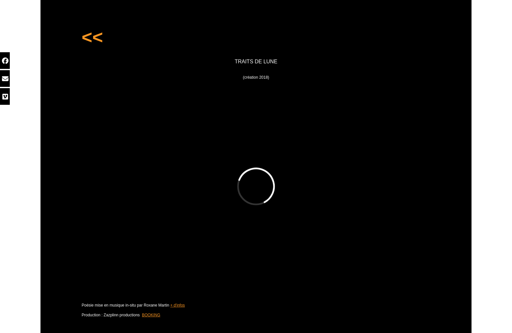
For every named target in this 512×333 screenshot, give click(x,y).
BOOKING (151, 315)
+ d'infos (177, 305)
